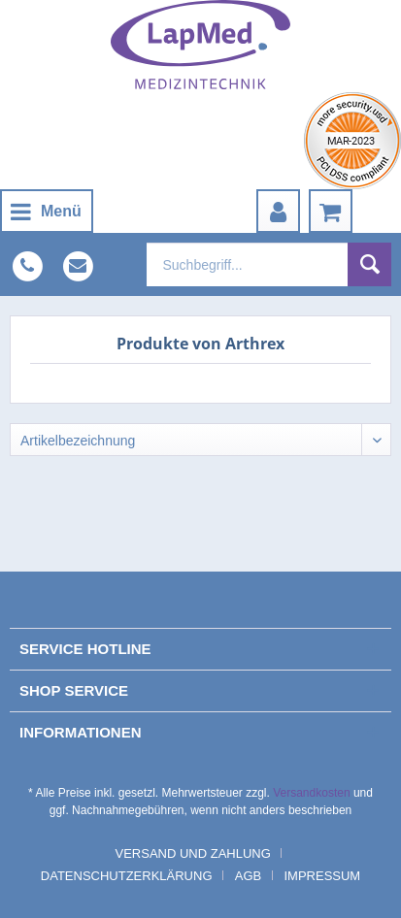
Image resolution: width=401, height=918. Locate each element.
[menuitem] (46, 211)
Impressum (322, 876)
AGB (248, 876)
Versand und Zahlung (193, 853)
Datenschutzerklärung (127, 876)
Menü (46, 208)
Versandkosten (311, 793)
